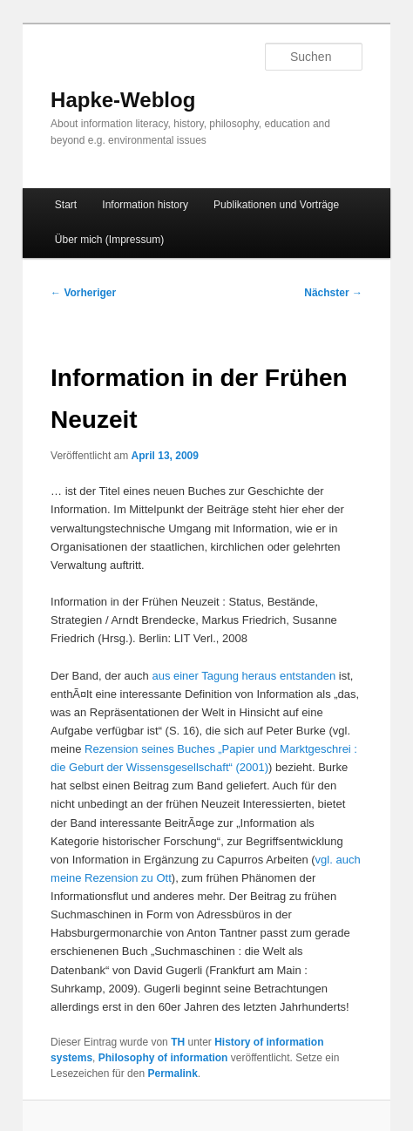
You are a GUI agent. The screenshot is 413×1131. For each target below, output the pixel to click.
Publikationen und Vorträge (276, 205)
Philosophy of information (163, 1058)
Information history (145, 205)
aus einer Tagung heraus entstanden (243, 675)
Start (66, 205)
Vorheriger (83, 293)
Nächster (333, 293)
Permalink (172, 1073)
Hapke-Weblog (123, 100)
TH (178, 1042)
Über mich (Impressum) (109, 240)
